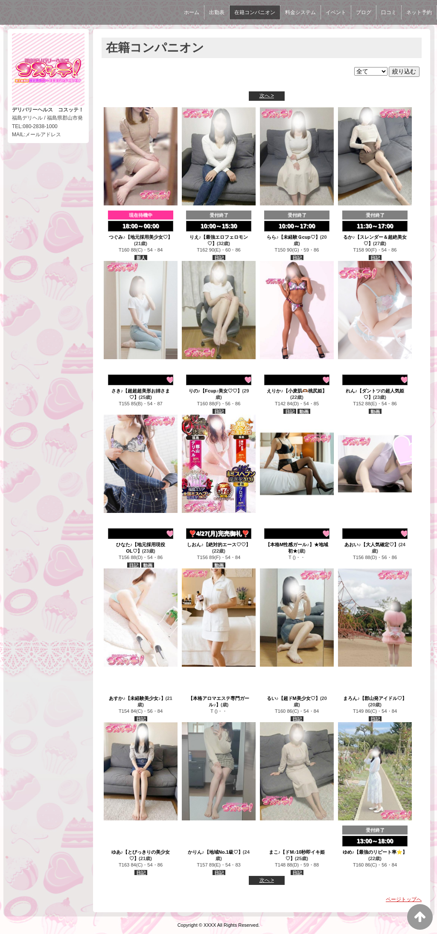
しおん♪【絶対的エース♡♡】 (219, 544)
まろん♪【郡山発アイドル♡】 (375, 698)
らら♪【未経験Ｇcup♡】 (293, 237)
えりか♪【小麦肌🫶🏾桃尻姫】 (297, 390)
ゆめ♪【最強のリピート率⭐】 (375, 852)
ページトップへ (404, 899)
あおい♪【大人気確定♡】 (371, 544)
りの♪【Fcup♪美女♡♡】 (215, 390)
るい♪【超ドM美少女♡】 (293, 698)
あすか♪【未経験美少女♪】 (137, 698)
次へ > (266, 96)
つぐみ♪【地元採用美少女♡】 (140, 237)
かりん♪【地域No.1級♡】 (215, 852)
